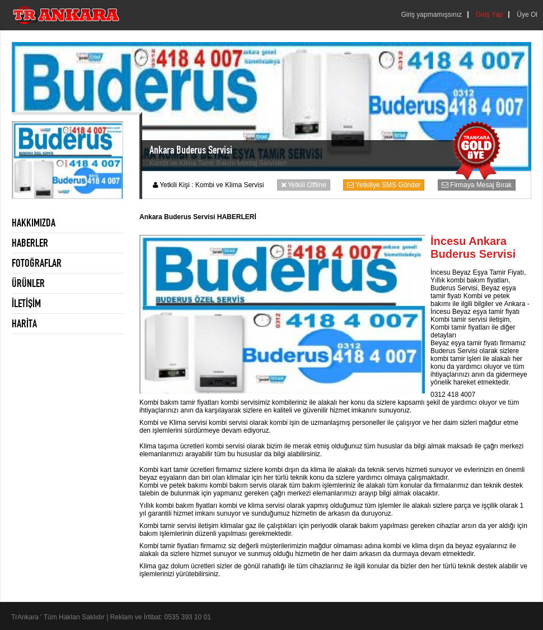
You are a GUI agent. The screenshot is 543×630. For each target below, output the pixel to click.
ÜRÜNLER (28, 283)
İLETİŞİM (26, 303)
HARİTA (24, 323)
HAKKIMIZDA (33, 222)
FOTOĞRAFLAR (37, 263)
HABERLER (30, 242)
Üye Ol (527, 14)
